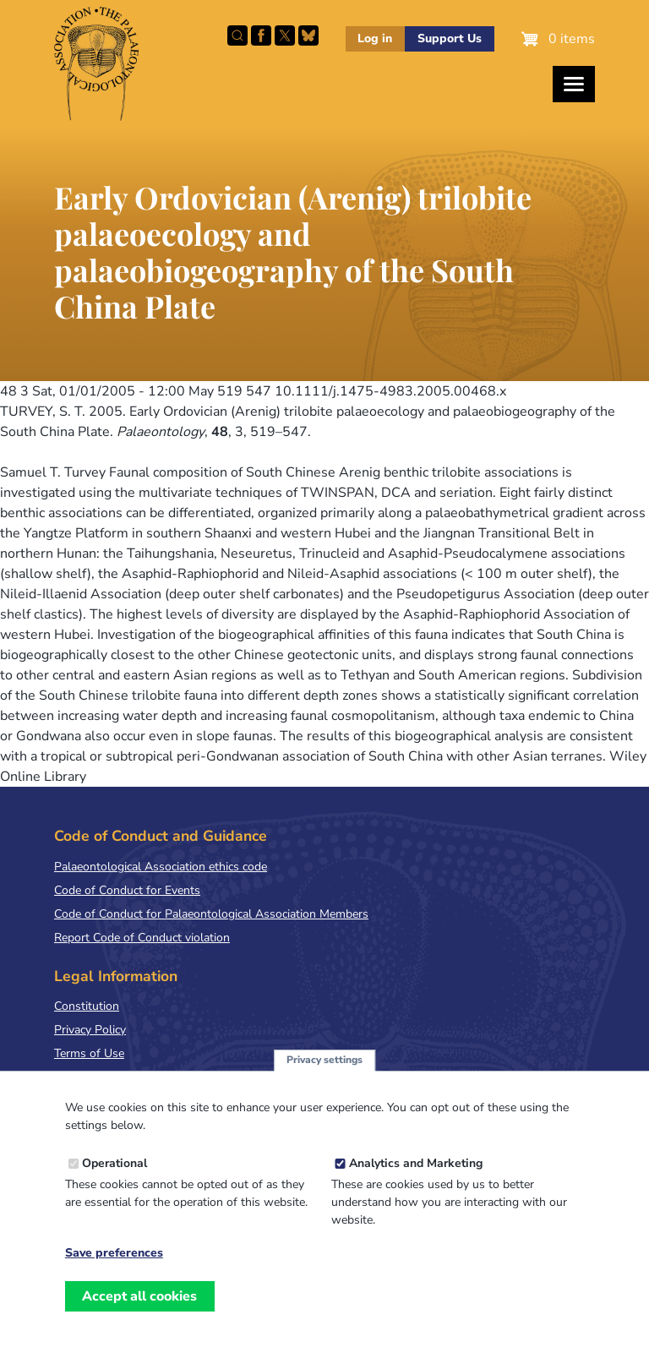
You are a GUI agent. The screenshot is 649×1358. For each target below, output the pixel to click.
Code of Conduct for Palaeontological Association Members (211, 914)
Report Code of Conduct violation (142, 938)
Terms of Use (89, 1053)
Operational (114, 1183)
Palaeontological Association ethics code (160, 867)
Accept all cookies (139, 1316)
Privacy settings (324, 1080)
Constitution (86, 1006)
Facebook (261, 35)
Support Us (449, 38)
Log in (374, 38)
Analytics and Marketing (416, 1183)
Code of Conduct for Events (127, 890)
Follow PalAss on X (285, 35)
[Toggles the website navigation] (574, 84)
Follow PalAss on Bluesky (308, 35)
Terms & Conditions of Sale (126, 1077)
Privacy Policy (90, 1030)
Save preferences (114, 1273)
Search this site (237, 35)
